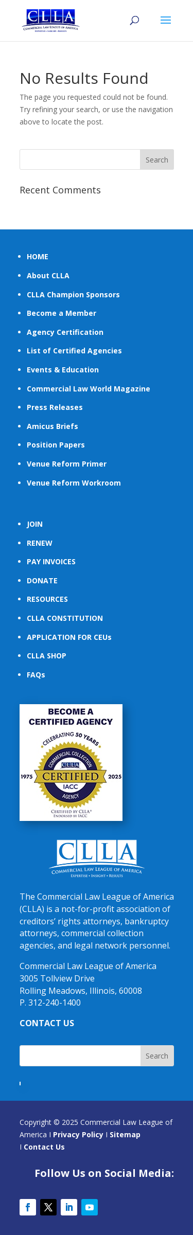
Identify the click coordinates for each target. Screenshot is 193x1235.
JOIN (35, 524)
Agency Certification (65, 332)
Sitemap (125, 1134)
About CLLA (48, 275)
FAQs (36, 674)
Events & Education (63, 369)
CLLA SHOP (46, 655)
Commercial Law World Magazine (88, 388)
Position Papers (56, 445)
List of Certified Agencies (74, 350)
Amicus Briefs (52, 426)
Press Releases (55, 407)
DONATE (42, 580)
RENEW (39, 543)
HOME (37, 256)
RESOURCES (47, 599)
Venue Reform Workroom (74, 483)
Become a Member (61, 313)
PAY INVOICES (51, 561)
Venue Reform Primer (67, 464)
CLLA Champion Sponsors (73, 294)
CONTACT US (47, 1023)
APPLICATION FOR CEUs (69, 637)
